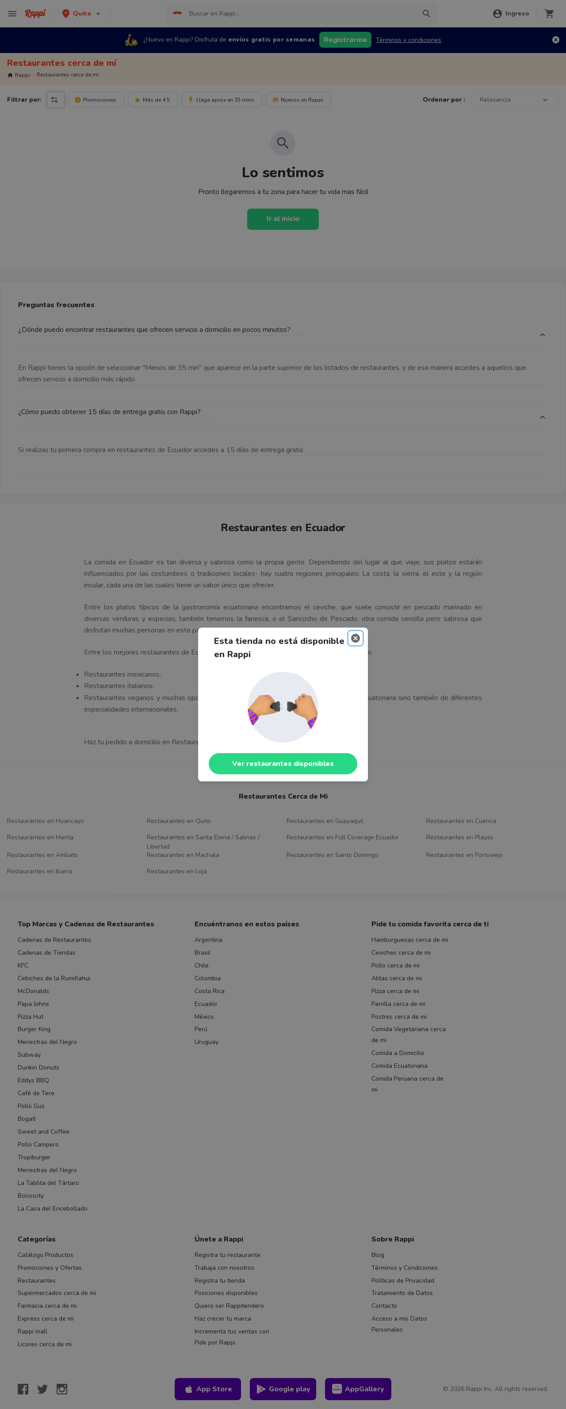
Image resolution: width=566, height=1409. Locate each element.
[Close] (355, 638)
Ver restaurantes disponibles (283, 764)
